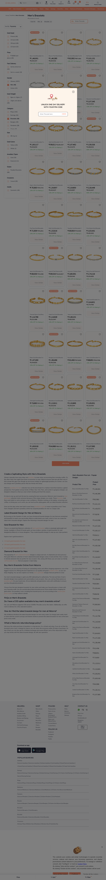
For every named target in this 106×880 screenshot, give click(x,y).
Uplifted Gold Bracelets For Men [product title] (75, 400)
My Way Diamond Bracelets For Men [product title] (93, 142)
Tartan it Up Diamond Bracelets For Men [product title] (75, 314)
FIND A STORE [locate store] (82, 727)
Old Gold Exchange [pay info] (22, 725)
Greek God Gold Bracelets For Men (80, 622)
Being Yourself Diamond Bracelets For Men (79, 611)
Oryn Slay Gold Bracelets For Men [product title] (56, 444)
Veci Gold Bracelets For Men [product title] (75, 56)
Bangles (19, 801)
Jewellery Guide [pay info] (21, 713)
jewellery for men (15, 488)
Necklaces (20, 787)
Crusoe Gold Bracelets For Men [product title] (37, 142)
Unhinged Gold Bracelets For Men (80, 658)
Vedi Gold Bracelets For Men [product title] (56, 142)
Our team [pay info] (19, 723)
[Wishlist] (74, 3)
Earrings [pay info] (38, 713)
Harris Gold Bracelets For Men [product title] (93, 357)
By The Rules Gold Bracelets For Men (81, 509)
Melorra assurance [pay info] (67, 712)
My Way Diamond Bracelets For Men (80, 546)
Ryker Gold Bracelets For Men (80, 638)
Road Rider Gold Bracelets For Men (80, 557)
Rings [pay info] (37, 716)
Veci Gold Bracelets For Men (80, 499)
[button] (37, 3)
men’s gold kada (39, 573)
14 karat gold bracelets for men (14, 541)
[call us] (86, 710)
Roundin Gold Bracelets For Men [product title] (75, 357)
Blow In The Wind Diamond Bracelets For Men (79, 494)
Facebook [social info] (51, 732)
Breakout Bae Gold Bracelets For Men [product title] (93, 444)
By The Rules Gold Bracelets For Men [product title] (37, 99)
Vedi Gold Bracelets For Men (80, 535)
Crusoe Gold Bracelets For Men (80, 530)
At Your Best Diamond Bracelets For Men (81, 679)
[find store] (52, 3)
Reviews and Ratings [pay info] (22, 718)
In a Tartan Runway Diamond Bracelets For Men (80, 563)
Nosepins (20, 808)
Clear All (33, 21)
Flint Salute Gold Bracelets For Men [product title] (93, 228)
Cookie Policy (82, 864)
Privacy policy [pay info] (52, 709)
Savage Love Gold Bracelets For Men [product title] (56, 357)
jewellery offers (54, 571)
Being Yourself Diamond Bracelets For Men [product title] (93, 271)
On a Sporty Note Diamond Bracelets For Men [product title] (93, 185)
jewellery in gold (40, 506)
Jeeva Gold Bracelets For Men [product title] (37, 271)
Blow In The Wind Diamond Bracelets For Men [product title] (56, 56)
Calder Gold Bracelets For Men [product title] (75, 444)
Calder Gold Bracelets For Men (80, 689)
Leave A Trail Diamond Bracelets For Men (81, 599)
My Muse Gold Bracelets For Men (81, 504)
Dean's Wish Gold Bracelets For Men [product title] (37, 185)
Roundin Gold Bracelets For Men (81, 648)
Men (40, 21)
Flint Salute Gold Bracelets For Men (80, 589)
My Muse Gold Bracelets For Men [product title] (93, 56)
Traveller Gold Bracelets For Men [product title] (75, 228)
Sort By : (13, 26)
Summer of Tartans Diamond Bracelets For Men (80, 605)
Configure (75, 874)
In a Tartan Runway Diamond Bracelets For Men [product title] (75, 185)
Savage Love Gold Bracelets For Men (81, 643)
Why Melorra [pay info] (20, 711)
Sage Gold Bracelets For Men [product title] (93, 299)
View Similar (39, 69)
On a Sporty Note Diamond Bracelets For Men (79, 569)
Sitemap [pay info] (66, 715)
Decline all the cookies (90, 874)
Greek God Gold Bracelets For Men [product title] (56, 314)
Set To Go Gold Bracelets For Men (80, 540)
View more (65, 463)
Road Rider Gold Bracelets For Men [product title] (56, 185)
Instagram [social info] (51, 734)
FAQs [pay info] (65, 709)
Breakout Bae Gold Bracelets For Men (81, 695)
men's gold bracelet (38, 528)
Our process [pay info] (20, 720)
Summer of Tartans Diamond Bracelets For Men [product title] (75, 271)
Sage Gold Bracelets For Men (80, 633)
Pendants (19, 794)
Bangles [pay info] (38, 727)
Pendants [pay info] (38, 718)
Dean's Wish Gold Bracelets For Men (81, 552)
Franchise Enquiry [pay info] (22, 727)
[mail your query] (83, 710)
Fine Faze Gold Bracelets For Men (81, 574)
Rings (19, 780)
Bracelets (48, 21)
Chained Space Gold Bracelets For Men (80, 616)
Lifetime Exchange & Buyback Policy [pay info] (52, 715)
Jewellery (19, 760)
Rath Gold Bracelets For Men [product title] (56, 228)
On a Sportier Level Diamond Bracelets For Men (80, 520)
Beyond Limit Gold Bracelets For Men (81, 515)
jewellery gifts (8, 581)
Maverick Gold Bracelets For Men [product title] (93, 99)
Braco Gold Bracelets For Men (80, 489)
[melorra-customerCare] (61, 3)
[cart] (78, 3)
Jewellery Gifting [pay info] (21, 716)
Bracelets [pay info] (38, 729)
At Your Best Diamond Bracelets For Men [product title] (37, 444)
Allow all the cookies (61, 874)
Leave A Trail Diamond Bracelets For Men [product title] (56, 271)
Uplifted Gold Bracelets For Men (81, 669)
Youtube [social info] (50, 736)
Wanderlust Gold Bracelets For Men (80, 664)
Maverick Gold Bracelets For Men (81, 526)
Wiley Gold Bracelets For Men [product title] (93, 400)
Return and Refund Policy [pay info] (52, 720)
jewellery (31, 477)
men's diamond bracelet (22, 555)
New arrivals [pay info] (39, 709)
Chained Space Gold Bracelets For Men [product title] (37, 314)
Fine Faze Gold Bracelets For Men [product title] (37, 228)
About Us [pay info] (19, 709)
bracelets (60, 498)
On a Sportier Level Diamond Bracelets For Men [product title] (75, 99)
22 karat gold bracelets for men (14, 548)
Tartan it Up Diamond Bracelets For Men (80, 628)
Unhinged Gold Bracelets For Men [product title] (37, 400)
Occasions (20, 821)
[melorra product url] (37, 42)
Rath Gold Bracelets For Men (80, 579)
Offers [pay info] (37, 711)
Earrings (19, 770)
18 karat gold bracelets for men (14, 544)
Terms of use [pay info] (51, 711)
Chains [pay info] (37, 725)
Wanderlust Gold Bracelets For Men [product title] (56, 400)
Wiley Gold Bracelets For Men (80, 673)
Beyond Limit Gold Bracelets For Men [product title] (56, 99)
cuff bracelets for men (11, 561)
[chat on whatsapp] (79, 710)
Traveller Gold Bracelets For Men (81, 583)
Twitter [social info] (50, 739)
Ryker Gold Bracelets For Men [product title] (37, 357)
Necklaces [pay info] (38, 723)
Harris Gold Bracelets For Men (80, 653)
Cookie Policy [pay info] (52, 725)
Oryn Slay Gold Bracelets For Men (80, 684)
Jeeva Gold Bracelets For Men (80, 594)
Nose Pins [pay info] (38, 720)
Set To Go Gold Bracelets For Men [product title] (75, 142)
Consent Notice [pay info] (52, 723)
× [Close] (102, 846)
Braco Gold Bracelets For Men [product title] (37, 56)
